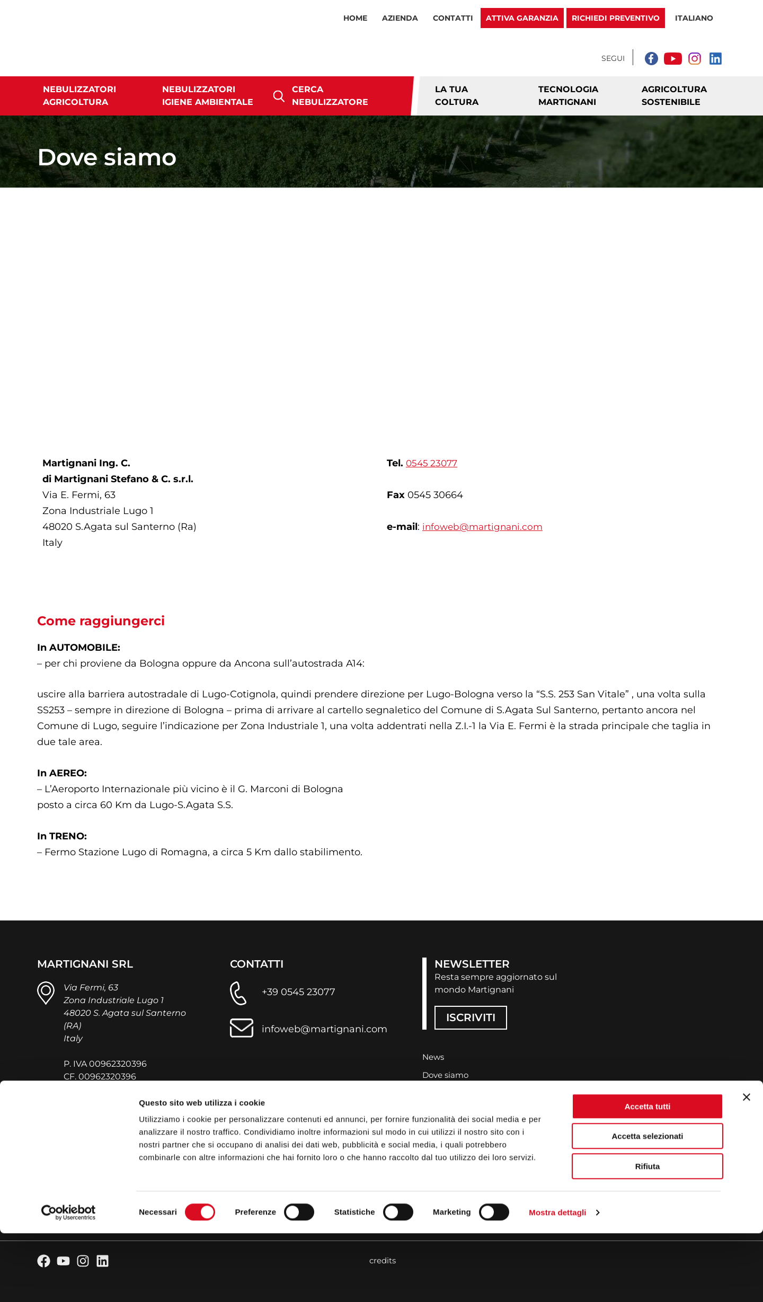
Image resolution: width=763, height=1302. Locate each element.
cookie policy (155, 1140)
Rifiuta (647, 1234)
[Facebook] (651, 58)
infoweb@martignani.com (485, 527)
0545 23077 (433, 463)
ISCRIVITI (470, 1015)
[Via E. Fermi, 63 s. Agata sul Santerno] (381, 321)
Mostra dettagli (557, 1281)
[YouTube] (673, 58)
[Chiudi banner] (746, 1166)
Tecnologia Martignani (568, 95)
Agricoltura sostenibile (674, 95)
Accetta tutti (648, 1175)
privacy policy (92, 1140)
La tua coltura (456, 95)
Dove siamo (447, 1074)
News (434, 1056)
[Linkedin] (715, 58)
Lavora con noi (452, 1110)
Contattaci (444, 1092)
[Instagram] (694, 58)
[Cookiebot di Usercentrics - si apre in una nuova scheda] (68, 1281)
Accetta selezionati (647, 1205)
